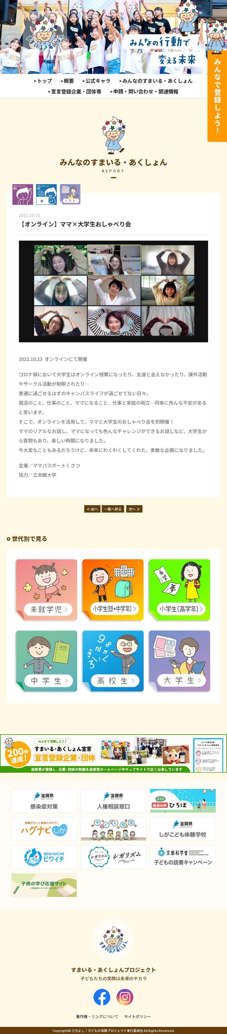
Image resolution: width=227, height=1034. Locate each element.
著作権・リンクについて (97, 1016)
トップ (44, 80)
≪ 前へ (92, 508)
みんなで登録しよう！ (217, 96)
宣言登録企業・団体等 (76, 91)
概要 (69, 80)
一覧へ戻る (113, 508)
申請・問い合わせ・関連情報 (146, 91)
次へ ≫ (134, 508)
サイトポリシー (137, 1016)
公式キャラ (98, 80)
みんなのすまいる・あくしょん (157, 80)
